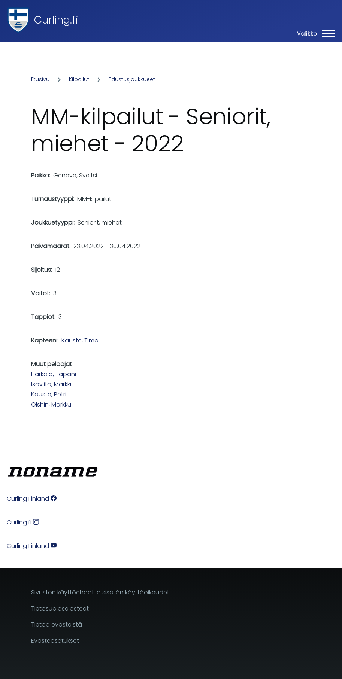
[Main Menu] (314, 33)
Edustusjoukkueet (132, 79)
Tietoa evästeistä (56, 624)
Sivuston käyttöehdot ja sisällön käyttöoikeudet (100, 592)
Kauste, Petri (48, 394)
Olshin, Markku (51, 404)
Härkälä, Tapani (53, 374)
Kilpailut (79, 79)
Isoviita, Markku (52, 384)
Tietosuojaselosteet (60, 608)
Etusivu (40, 79)
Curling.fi (56, 20)
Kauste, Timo (80, 340)
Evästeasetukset (55, 640)
